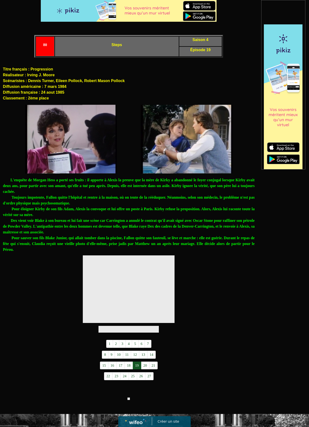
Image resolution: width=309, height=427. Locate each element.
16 (112, 365)
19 (137, 365)
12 (135, 355)
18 (129, 365)
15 (104, 365)
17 (120, 365)
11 (127, 355)
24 (124, 376)
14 (151, 355)
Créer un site (168, 421)
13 (143, 355)
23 (116, 376)
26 (141, 376)
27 (149, 376)
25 (133, 376)
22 (108, 376)
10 (119, 355)
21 (153, 365)
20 (145, 365)
